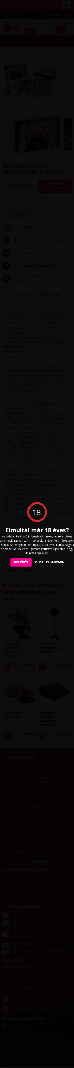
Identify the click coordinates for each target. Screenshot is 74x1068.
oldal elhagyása (49, 562)
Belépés (21, 562)
